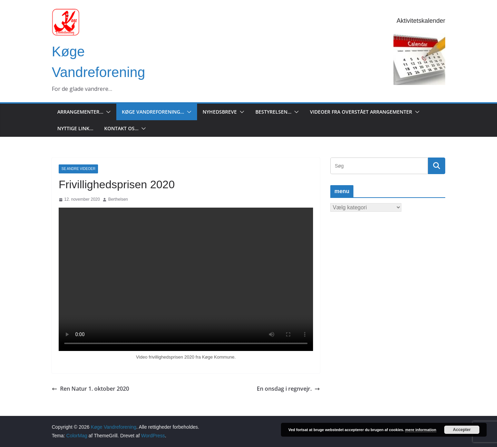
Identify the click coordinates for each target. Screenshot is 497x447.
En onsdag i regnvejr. (288, 388)
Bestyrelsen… (273, 111)
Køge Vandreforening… (153, 111)
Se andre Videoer (78, 169)
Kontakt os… (121, 128)
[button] (107, 112)
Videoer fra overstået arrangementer (361, 111)
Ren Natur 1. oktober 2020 (90, 388)
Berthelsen (118, 199)
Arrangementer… (80, 111)
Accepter (461, 429)
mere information (420, 430)
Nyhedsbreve (220, 111)
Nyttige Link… (75, 128)
